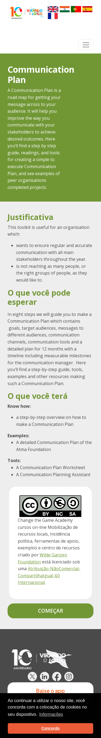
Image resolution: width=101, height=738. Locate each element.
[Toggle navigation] (85, 44)
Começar (50, 610)
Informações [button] (51, 714)
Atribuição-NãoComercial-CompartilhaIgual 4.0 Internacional (49, 575)
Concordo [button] (50, 728)
